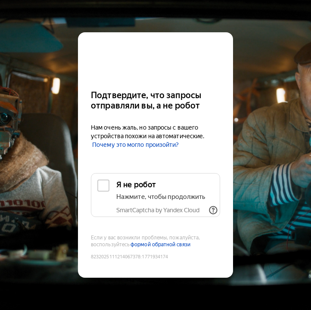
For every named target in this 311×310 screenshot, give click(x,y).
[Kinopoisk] (155, 57)
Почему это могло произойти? (135, 144)
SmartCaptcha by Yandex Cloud (157, 210)
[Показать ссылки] (213, 210)
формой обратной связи (160, 245)
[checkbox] (155, 195)
